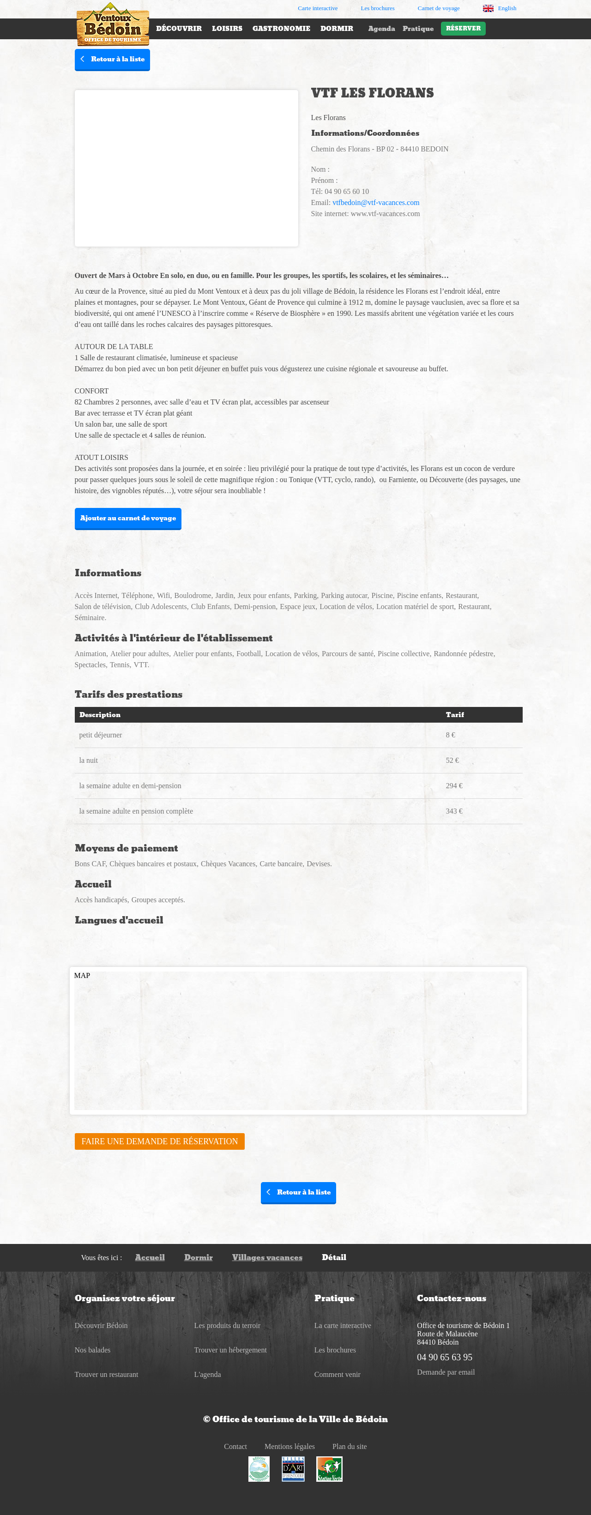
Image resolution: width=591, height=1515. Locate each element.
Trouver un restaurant (107, 1374)
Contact (235, 1446)
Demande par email (446, 1372)
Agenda (381, 28)
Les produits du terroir (227, 1325)
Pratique (418, 28)
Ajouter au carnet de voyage (128, 518)
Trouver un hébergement (230, 1350)
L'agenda (207, 1374)
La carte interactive (342, 1325)
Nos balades (93, 1350)
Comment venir (337, 1374)
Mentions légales (290, 1446)
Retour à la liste (112, 59)
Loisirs (227, 28)
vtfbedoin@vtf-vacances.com (375, 202)
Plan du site (349, 1446)
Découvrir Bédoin (101, 1325)
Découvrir (179, 28)
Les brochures (335, 1350)
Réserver (463, 28)
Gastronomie (281, 28)
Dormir (336, 28)
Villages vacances (267, 1257)
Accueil (150, 1257)
